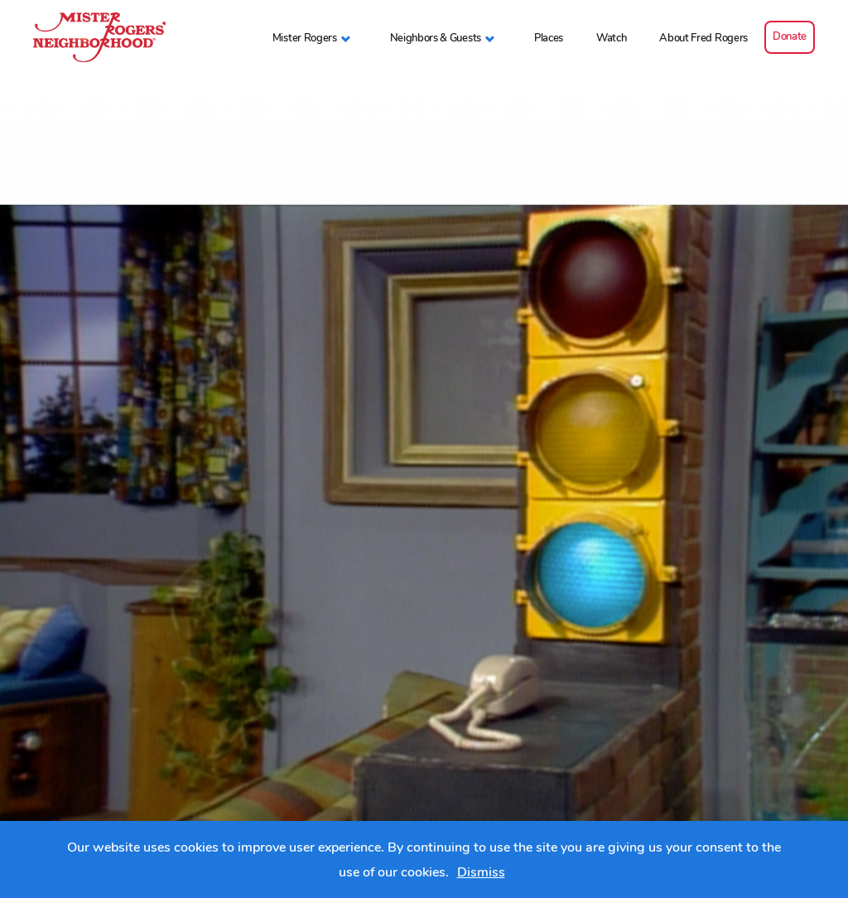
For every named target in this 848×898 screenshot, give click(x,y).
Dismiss (481, 872)
